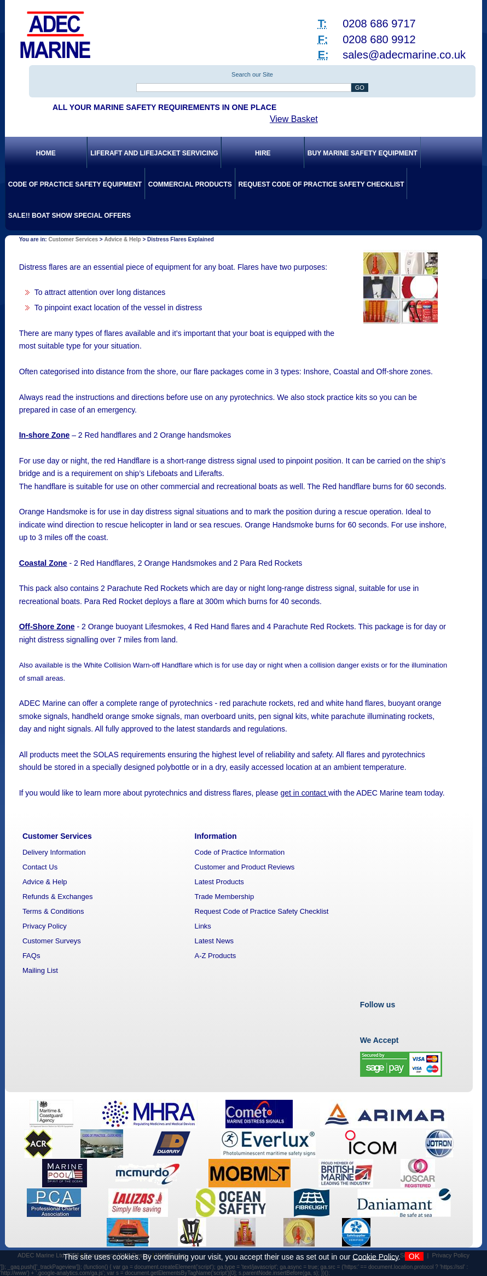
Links (203, 926)
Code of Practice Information (240, 852)
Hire (263, 153)
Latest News (214, 941)
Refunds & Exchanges (57, 896)
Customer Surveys (51, 941)
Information (216, 836)
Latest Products (219, 882)
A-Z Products (215, 956)
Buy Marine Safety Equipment (363, 153)
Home (46, 153)
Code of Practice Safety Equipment (75, 184)
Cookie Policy (375, 1256)
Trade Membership (224, 896)
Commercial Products (190, 184)
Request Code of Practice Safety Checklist (321, 184)
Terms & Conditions (53, 911)
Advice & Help (122, 239)
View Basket (294, 119)
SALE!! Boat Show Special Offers (69, 215)
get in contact (304, 792)
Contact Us (39, 867)
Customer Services (73, 239)
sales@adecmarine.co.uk (404, 55)
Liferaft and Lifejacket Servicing (154, 153)
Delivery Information (54, 852)
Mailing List (40, 970)
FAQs (31, 956)
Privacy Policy (44, 926)
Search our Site (252, 74)
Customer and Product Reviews (245, 867)
